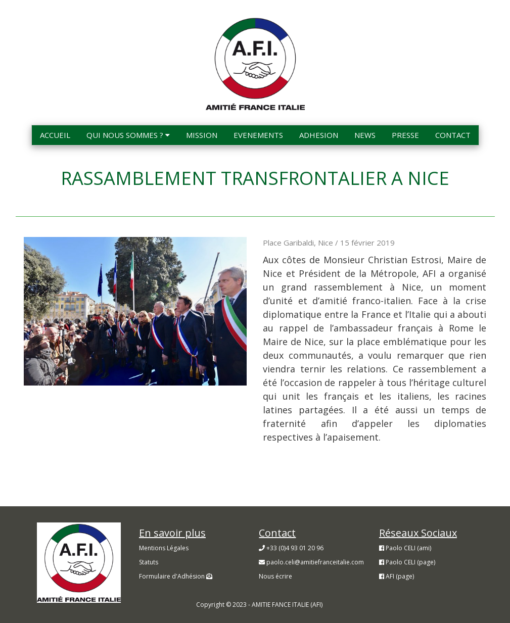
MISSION (201, 135)
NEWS (365, 135)
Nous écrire (275, 576)
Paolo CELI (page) (407, 562)
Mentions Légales (164, 548)
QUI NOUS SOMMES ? (128, 135)
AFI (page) (396, 576)
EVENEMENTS (258, 135)
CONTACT (453, 135)
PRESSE (405, 135)
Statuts (148, 562)
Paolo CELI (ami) (405, 548)
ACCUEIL (55, 135)
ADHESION (318, 135)
